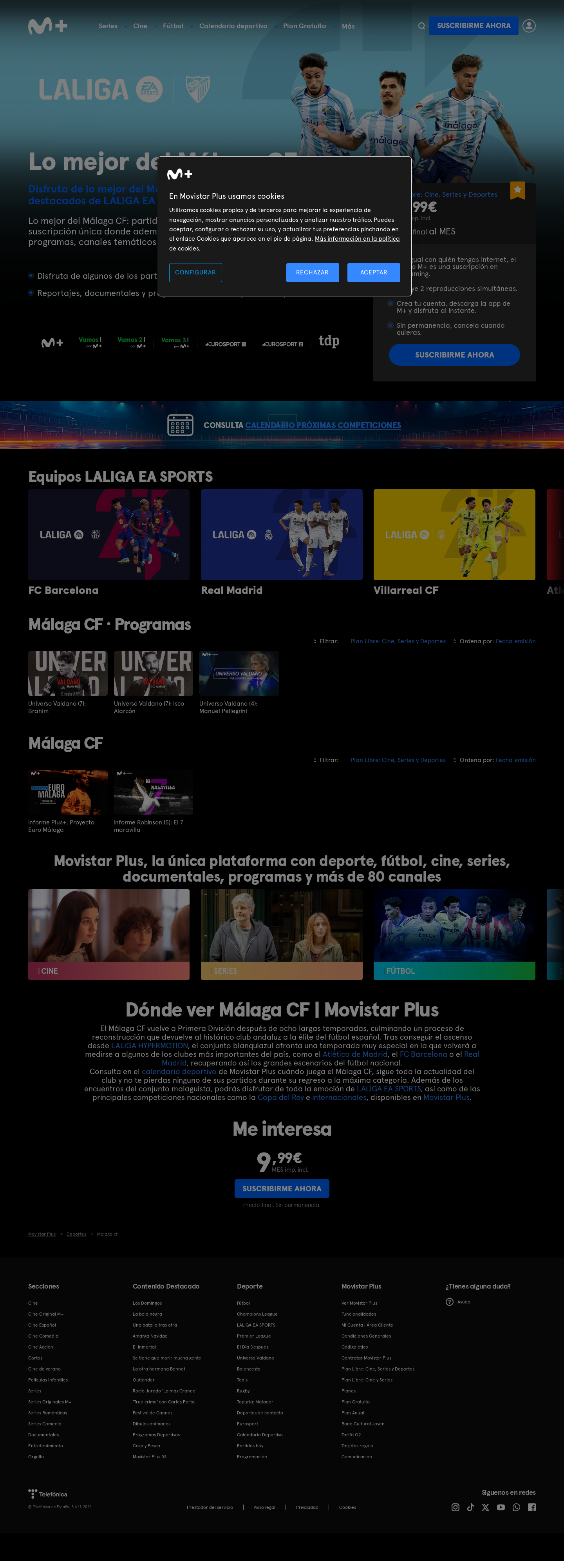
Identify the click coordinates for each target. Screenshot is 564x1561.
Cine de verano (44, 1397)
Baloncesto (248, 1397)
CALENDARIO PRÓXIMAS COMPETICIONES (340, 439)
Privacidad (307, 1535)
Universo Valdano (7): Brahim (57, 735)
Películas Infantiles (48, 1408)
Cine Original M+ (45, 1342)
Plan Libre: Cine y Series (367, 1408)
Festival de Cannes (152, 1441)
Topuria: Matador (255, 1430)
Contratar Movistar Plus (366, 1386)
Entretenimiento (45, 1474)
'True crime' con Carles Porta (164, 1430)
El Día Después (252, 1375)
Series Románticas (47, 1441)
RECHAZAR (312, 272)
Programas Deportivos (156, 1463)
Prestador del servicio (210, 1535)
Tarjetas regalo (357, 1474)
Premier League (254, 1364)
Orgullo (36, 1485)
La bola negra (147, 1342)
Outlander (144, 1408)
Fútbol (173, 26)
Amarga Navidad (150, 1364)
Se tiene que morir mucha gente (167, 1386)
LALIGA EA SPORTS (389, 1117)
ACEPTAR (374, 272)
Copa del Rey (281, 1125)
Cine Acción (40, 1375)
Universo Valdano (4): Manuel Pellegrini (228, 735)
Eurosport (247, 1452)
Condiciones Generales (366, 1364)
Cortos (35, 1386)
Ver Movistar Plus (359, 1331)
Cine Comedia (43, 1364)
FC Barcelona (423, 1082)
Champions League (257, 1342)
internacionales (339, 1125)
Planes (349, 1419)
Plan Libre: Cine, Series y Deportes (378, 1397)
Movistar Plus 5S (149, 1485)
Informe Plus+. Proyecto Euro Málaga (61, 854)
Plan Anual (353, 1441)
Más (348, 26)
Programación (252, 1485)
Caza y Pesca (146, 1474)
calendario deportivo (179, 1099)
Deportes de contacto (260, 1441)
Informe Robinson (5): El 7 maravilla (148, 854)
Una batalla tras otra (155, 1353)
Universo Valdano (255, 1386)
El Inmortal (144, 1375)
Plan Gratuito (304, 26)
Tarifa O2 (351, 1463)
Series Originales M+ (49, 1430)
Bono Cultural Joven (363, 1452)
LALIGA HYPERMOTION (149, 1073)
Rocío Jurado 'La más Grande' (165, 1419)
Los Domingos (147, 1331)
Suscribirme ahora (474, 25)
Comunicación (357, 1485)
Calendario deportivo (233, 26)
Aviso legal (264, 1535)
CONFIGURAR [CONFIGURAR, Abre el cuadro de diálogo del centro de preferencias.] (195, 272)
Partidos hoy (250, 1474)
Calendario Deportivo (260, 1463)
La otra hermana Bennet (159, 1397)
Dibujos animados (151, 1452)
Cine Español (42, 1353)
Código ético (355, 1375)
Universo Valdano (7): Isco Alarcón (149, 735)
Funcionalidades (359, 1342)
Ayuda (458, 1330)
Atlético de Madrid (355, 1082)
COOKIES (347, 1535)
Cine (140, 26)
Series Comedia (44, 1452)
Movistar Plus (446, 1125)
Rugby (243, 1419)
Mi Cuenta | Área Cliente (367, 1353)
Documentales (43, 1463)
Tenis (242, 1408)
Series (108, 26)
